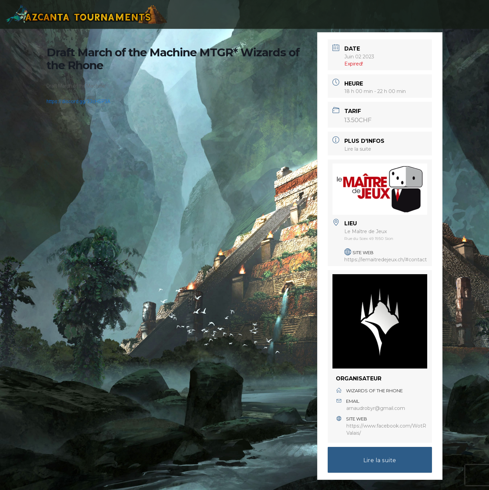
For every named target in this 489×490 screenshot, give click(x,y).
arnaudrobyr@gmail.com (375, 408)
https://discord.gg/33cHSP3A (78, 101)
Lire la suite (357, 149)
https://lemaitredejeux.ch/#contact (385, 260)
